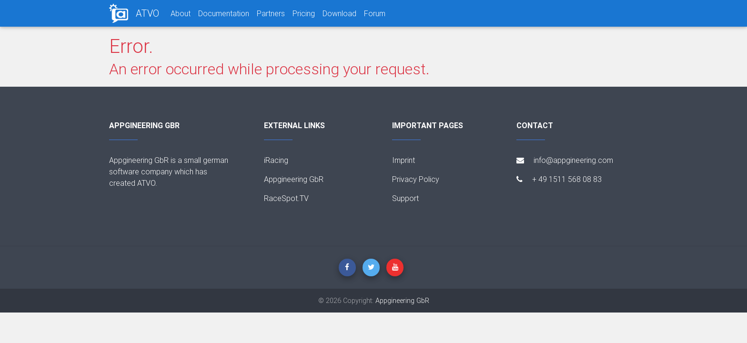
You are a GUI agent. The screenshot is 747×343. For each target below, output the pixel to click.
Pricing (304, 13)
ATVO (147, 13)
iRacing (276, 160)
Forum (374, 13)
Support (405, 198)
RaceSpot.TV (286, 198)
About (181, 13)
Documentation (223, 13)
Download (339, 13)
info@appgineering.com (564, 160)
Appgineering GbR (293, 179)
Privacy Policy (415, 179)
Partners (271, 13)
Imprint (403, 160)
